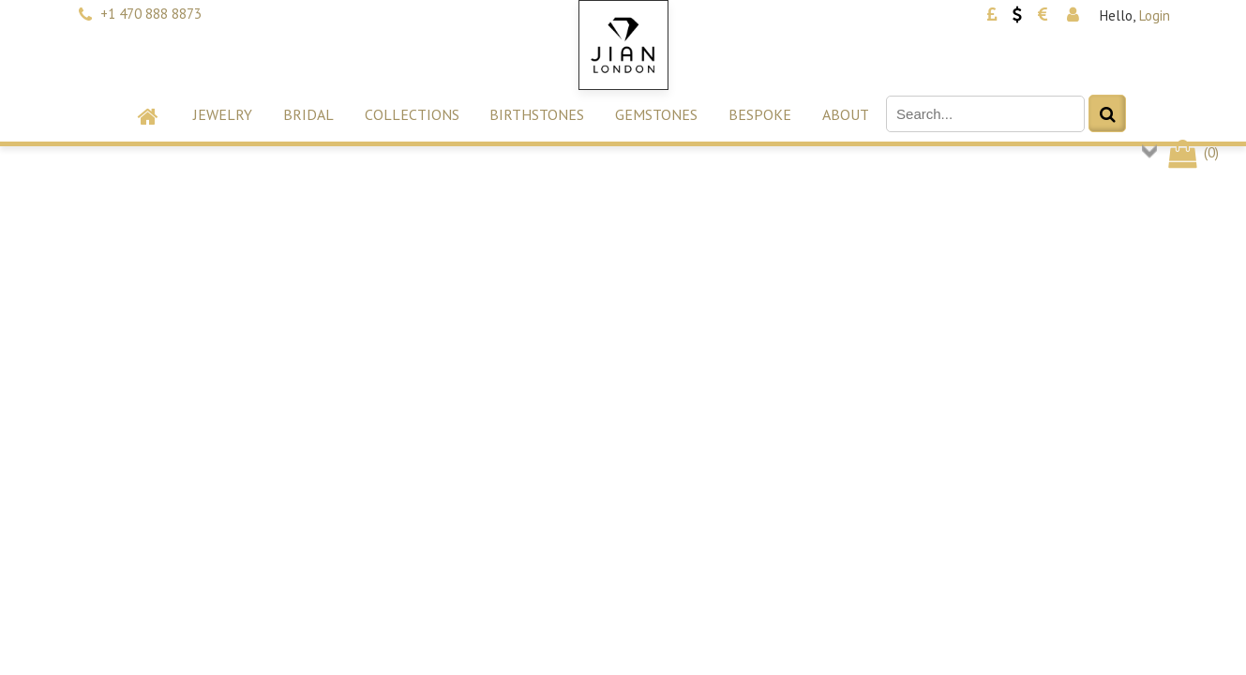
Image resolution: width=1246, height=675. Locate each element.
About (845, 114)
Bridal (308, 114)
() (1192, 152)
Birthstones (536, 114)
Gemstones (656, 114)
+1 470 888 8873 (151, 13)
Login (1154, 15)
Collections (412, 114)
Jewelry (222, 114)
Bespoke (759, 114)
